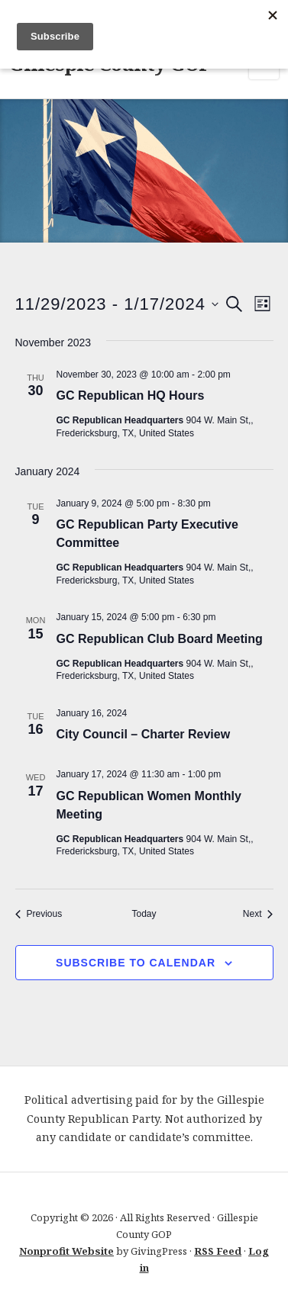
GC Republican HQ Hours (131, 395)
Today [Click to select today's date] (143, 913)
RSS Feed (217, 1251)
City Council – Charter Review (145, 734)
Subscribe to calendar (135, 963)
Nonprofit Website (66, 1251)
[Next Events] (258, 914)
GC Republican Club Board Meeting (160, 638)
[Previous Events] (39, 914)
